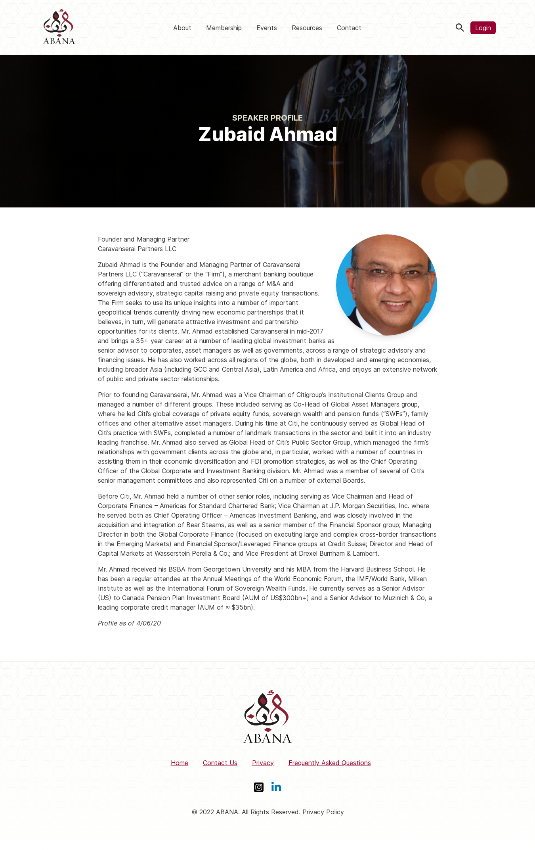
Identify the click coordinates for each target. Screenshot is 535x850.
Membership (224, 28)
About (182, 28)
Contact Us (220, 763)
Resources (307, 28)
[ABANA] (59, 27)
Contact (349, 28)
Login (483, 28)
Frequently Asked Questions (330, 763)
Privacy (263, 763)
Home (179, 763)
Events (266, 28)
